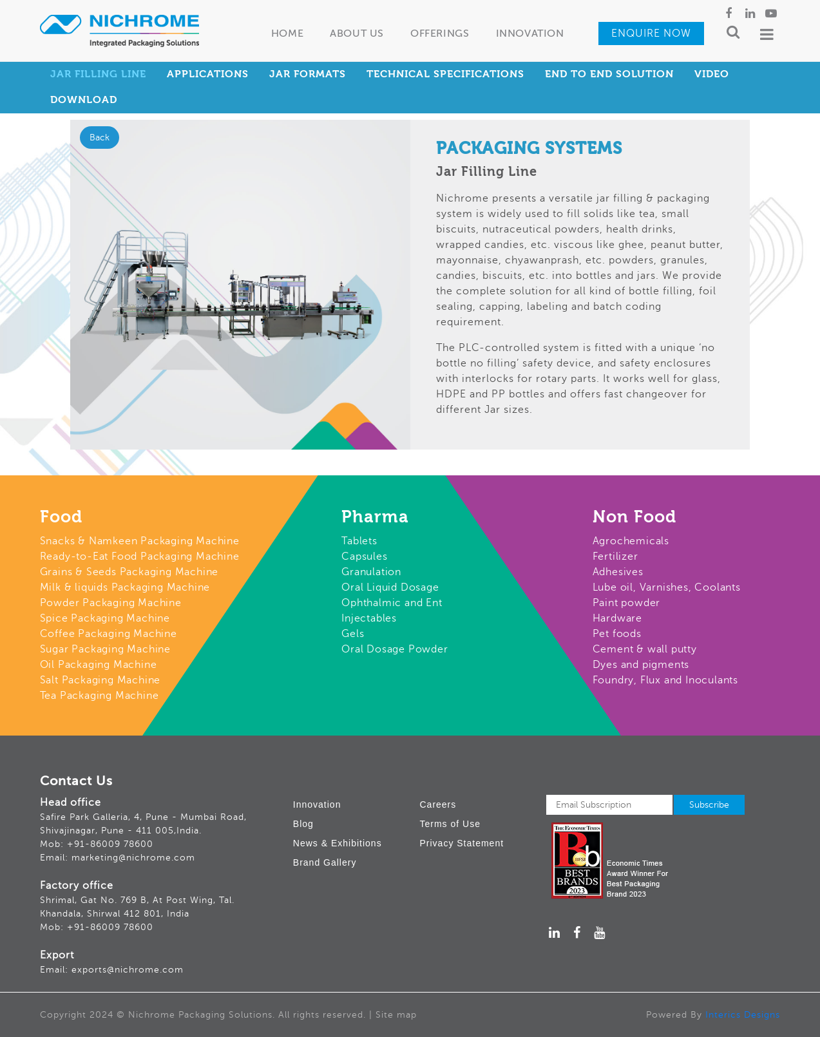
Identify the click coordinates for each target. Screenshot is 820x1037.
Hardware (617, 618)
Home (287, 34)
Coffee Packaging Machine (108, 634)
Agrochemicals (631, 541)
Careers (437, 804)
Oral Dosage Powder (394, 649)
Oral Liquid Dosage (390, 587)
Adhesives (618, 572)
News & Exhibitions (337, 843)
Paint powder (627, 603)
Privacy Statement (461, 843)
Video (711, 75)
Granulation (371, 572)
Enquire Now (651, 33)
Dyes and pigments (641, 665)
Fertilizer (615, 556)
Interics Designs (742, 1015)
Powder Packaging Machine (111, 603)
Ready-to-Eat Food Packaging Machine (140, 556)
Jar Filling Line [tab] (98, 75)
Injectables (369, 618)
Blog (303, 824)
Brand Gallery (325, 862)
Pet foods (617, 634)
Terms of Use (449, 824)
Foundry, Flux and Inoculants (665, 680)
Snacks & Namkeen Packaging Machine (140, 541)
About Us (357, 34)
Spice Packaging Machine (105, 618)
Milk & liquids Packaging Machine (125, 587)
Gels (352, 634)
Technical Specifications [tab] (445, 75)
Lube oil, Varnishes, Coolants (667, 587)
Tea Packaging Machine (99, 695)
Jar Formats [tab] (307, 75)
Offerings (439, 34)
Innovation (530, 34)
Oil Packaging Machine (98, 665)
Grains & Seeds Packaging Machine (129, 572)
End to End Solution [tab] (609, 75)
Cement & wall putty (645, 649)
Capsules (364, 556)
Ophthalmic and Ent (391, 603)
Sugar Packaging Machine (105, 649)
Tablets (359, 541)
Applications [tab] (208, 75)
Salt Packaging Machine (100, 680)
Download (83, 100)
